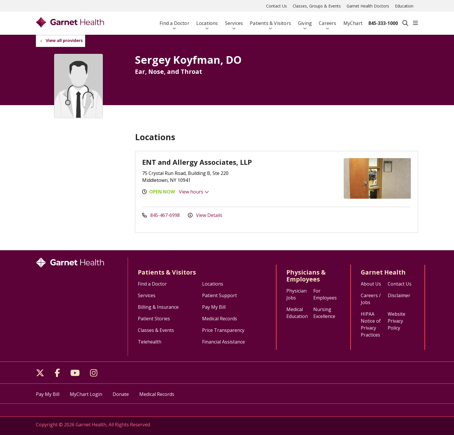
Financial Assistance (223, 342)
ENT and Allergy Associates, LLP (197, 162)
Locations (207, 20)
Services (234, 20)
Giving (304, 20)
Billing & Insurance (158, 307)
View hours (194, 192)
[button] (415, 23)
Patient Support (219, 295)
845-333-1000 (383, 23)
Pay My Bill (214, 307)
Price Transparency (223, 330)
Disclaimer (399, 295)
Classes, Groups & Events (317, 6)
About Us (371, 284)
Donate (121, 394)
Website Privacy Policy (396, 321)
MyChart (353, 20)
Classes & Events (156, 330)
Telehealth (149, 342)
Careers (327, 20)
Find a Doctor (174, 20)
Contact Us (276, 6)
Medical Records (219, 318)
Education (404, 6)
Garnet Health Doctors (368, 6)
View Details (205, 215)
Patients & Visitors (270, 20)
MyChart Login (86, 394)
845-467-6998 (161, 215)
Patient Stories (154, 318)
